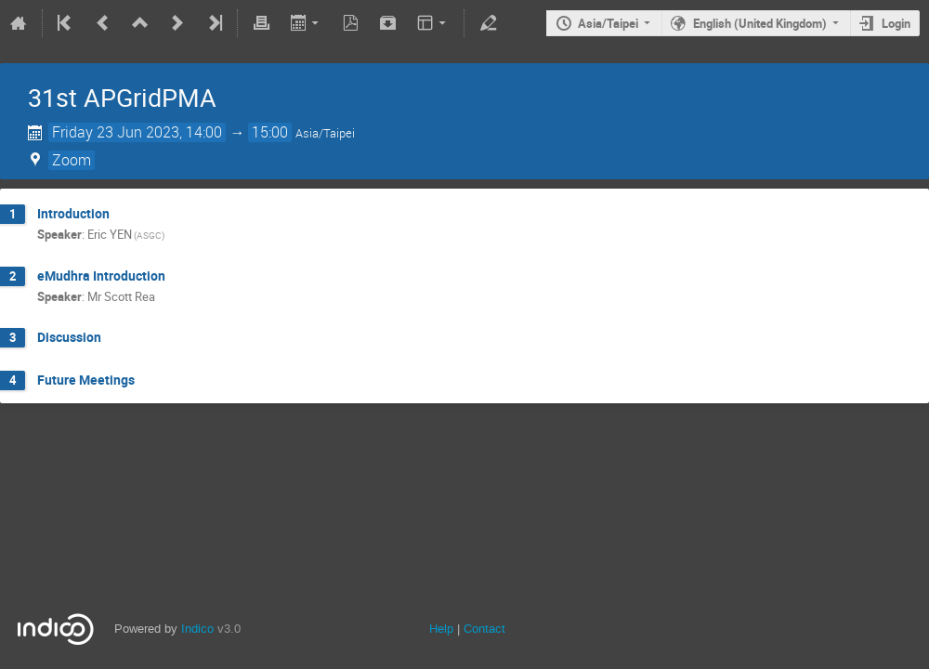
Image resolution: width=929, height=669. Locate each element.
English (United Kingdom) (760, 23)
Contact (484, 628)
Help (441, 628)
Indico (197, 628)
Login (896, 23)
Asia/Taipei (608, 23)
